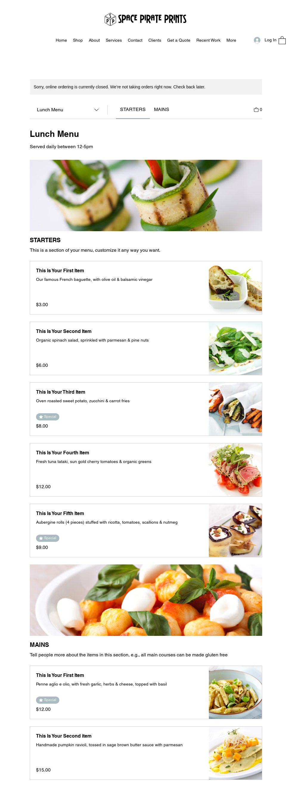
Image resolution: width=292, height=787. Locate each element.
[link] (133, 109)
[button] (282, 40)
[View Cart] (258, 109)
